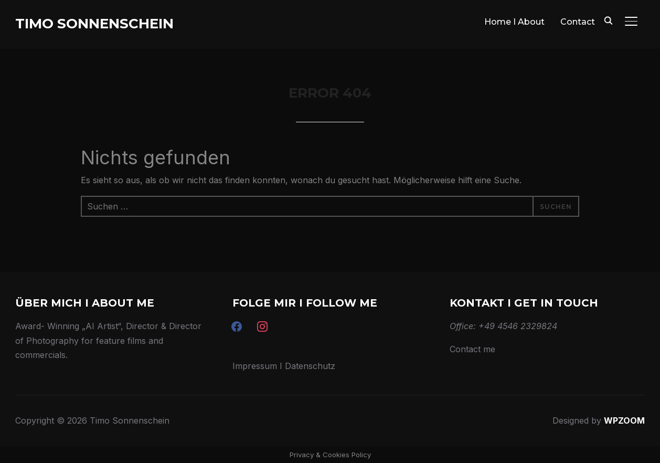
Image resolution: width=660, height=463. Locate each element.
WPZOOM (624, 420)
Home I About (514, 22)
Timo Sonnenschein (94, 23)
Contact (577, 22)
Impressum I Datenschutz (283, 366)
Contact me (472, 349)
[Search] (608, 19)
